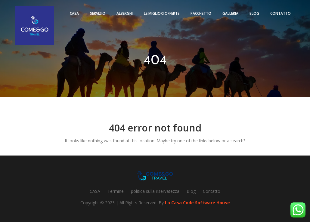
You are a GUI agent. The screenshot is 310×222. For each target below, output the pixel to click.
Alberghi (124, 13)
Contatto (280, 13)
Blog (254, 13)
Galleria (230, 13)
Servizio (97, 13)
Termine (115, 191)
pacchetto (201, 13)
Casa (74, 13)
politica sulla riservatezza (155, 191)
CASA (95, 191)
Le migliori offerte (161, 13)
